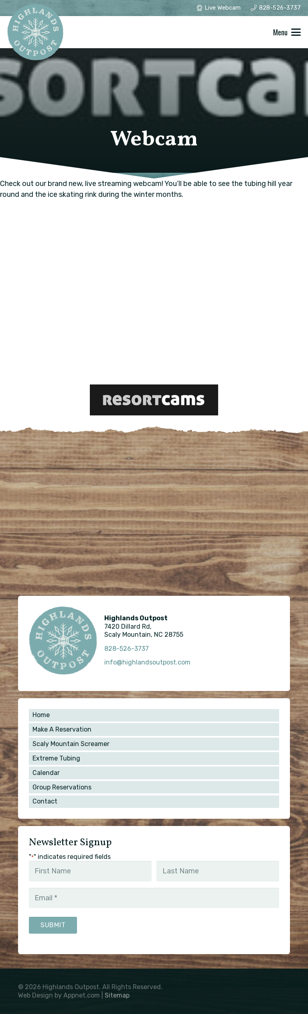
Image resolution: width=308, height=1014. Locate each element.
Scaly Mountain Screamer (70, 744)
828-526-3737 (126, 648)
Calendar (46, 773)
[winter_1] (35, 32)
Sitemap (117, 995)
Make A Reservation (61, 729)
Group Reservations (61, 787)
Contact (44, 801)
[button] (287, 32)
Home (41, 715)
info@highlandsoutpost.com (147, 662)
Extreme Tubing (56, 758)
